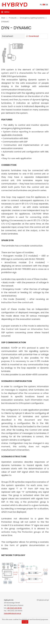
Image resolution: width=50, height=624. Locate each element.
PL (41, 4)
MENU (5, 12)
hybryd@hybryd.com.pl (12, 613)
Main (3, 18)
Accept (25, 622)
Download (34, 36)
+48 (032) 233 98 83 (14, 608)
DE (47, 4)
